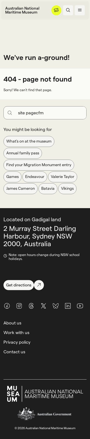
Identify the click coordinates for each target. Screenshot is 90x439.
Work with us (16, 332)
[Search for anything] (50, 112)
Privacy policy (16, 342)
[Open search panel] (68, 10)
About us (12, 323)
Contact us (14, 351)
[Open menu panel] (80, 10)
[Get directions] (45, 285)
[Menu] (56, 10)
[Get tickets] (56, 10)
